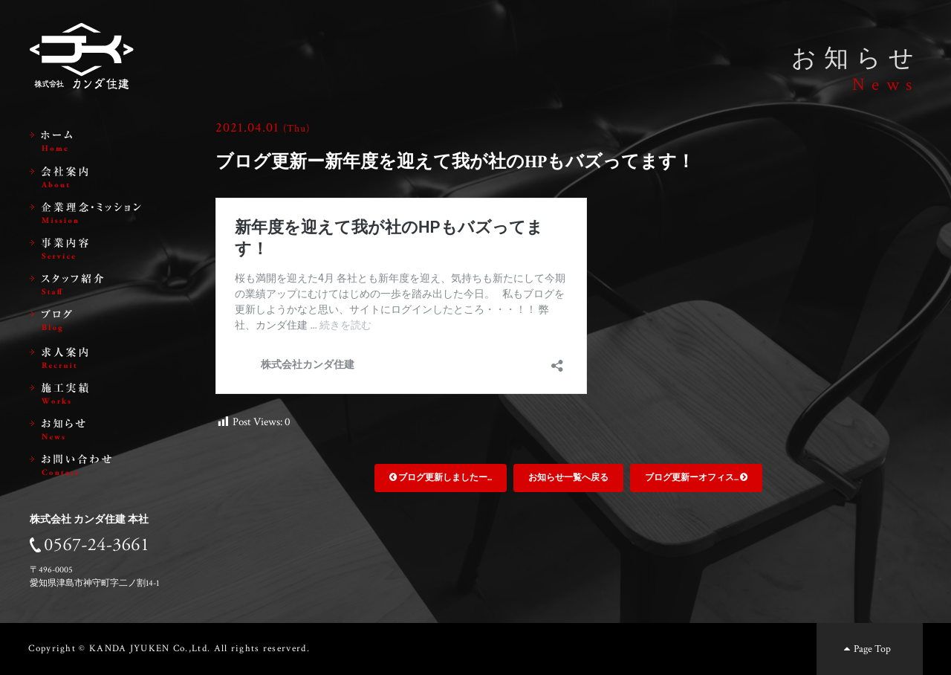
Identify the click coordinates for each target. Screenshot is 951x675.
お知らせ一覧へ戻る (568, 477)
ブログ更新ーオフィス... (696, 477)
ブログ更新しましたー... (440, 477)
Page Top (866, 649)
